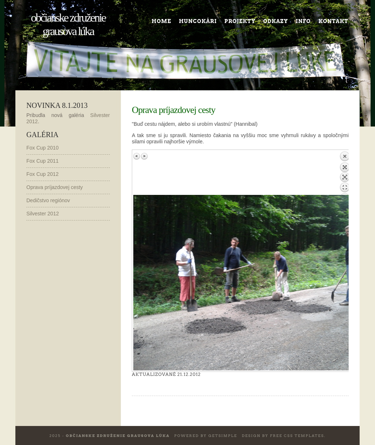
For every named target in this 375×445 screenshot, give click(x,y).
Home (161, 21)
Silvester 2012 (42, 213)
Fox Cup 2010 (42, 148)
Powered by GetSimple (205, 435)
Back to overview (344, 173)
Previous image (137, 156)
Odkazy (275, 21)
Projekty (240, 21)
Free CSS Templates (297, 435)
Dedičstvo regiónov (48, 200)
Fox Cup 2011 (42, 161)
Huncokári (197, 21)
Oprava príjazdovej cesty (54, 187)
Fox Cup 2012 (42, 174)
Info (303, 21)
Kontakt (333, 21)
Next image (144, 156)
